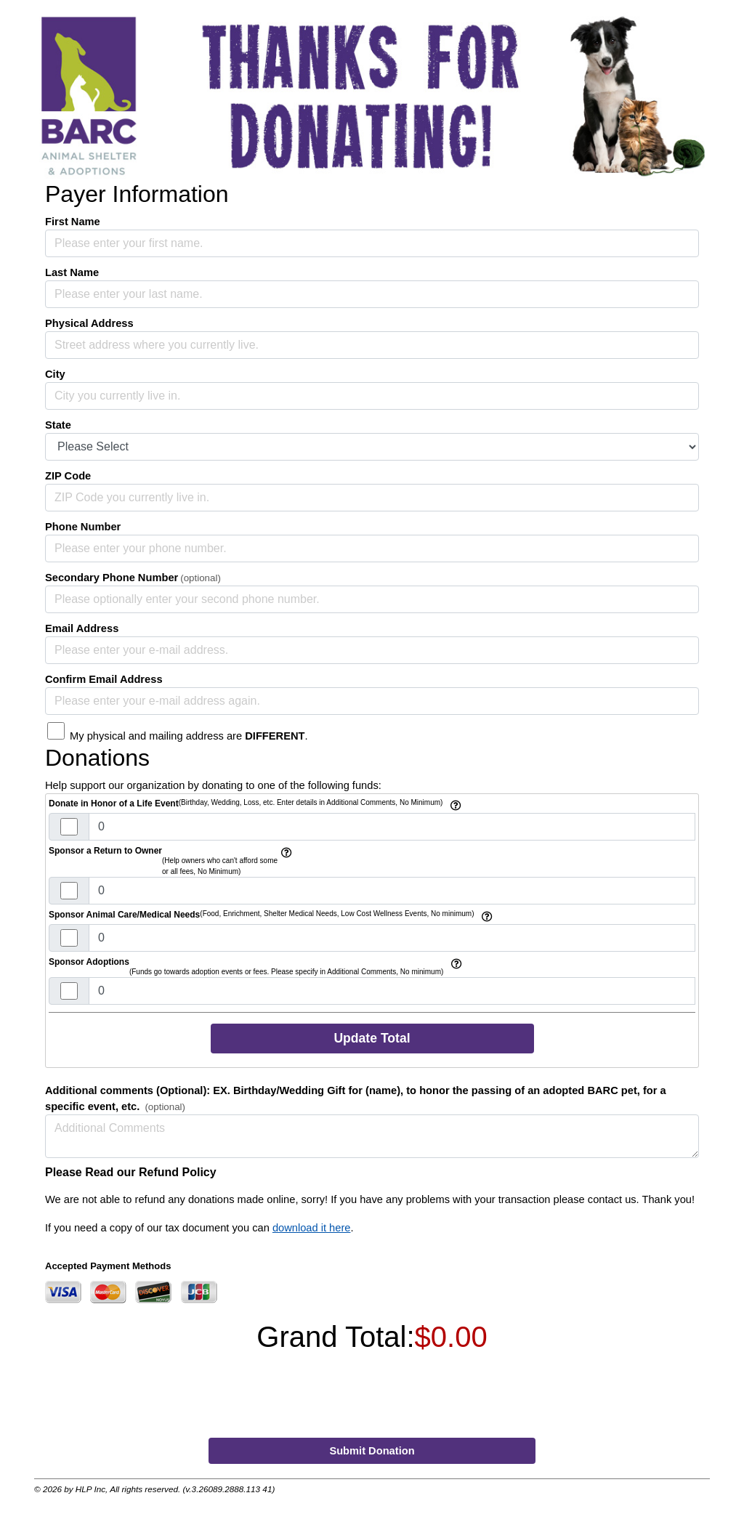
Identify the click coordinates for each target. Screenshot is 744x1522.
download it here (311, 1228)
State (58, 425)
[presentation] (373, 1398)
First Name (72, 221)
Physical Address (89, 323)
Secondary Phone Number (111, 577)
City (55, 374)
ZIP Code (68, 476)
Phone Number (83, 527)
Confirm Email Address (104, 679)
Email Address (81, 628)
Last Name (72, 272)
